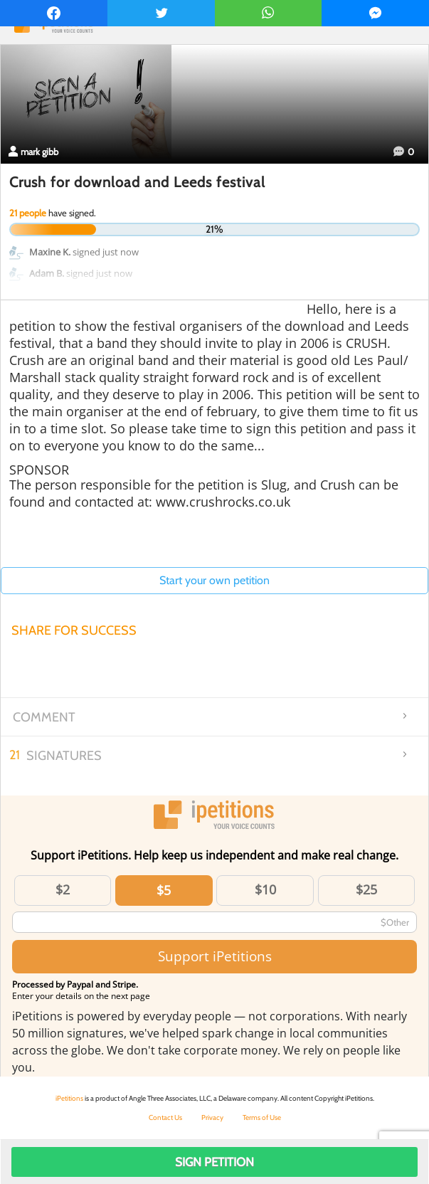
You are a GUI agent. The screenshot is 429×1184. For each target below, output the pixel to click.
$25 (366, 889)
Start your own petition (214, 580)
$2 (62, 889)
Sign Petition (214, 1162)
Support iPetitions (215, 956)
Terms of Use (262, 1117)
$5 (164, 890)
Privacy (212, 1117)
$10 (265, 889)
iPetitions (69, 1098)
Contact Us (165, 1117)
